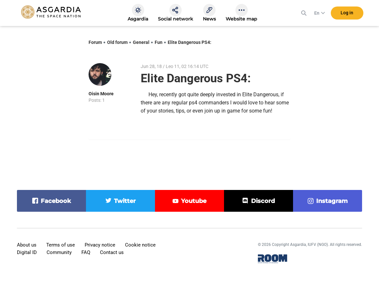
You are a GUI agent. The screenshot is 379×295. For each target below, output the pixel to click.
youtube (193, 201)
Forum (95, 42)
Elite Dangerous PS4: (189, 42)
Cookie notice (140, 245)
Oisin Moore (101, 93)
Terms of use (60, 245)
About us (26, 245)
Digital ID (27, 252)
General (141, 42)
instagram (332, 201)
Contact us (112, 252)
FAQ (85, 252)
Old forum (117, 42)
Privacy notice (100, 245)
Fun (158, 42)
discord (263, 201)
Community (59, 252)
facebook (56, 201)
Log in (347, 12)
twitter (125, 201)
